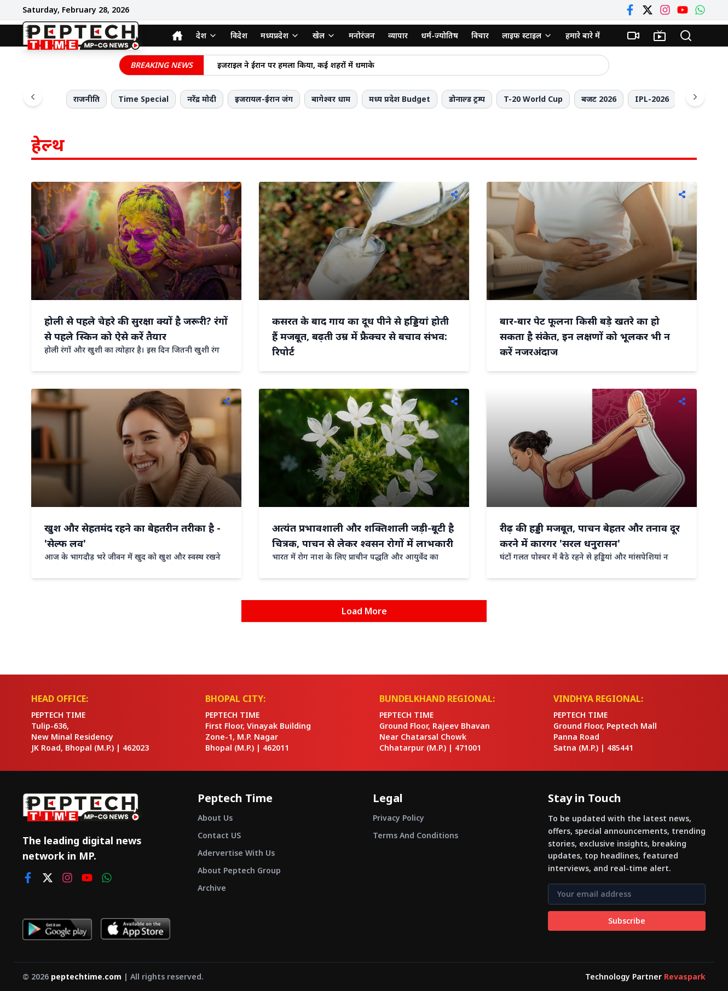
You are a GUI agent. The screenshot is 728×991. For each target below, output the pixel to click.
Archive (212, 888)
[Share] (226, 194)
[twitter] (47, 877)
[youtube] (87, 877)
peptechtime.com (86, 976)
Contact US (219, 835)
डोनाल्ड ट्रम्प (467, 99)
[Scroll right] (695, 97)
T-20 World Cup (533, 99)
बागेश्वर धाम (330, 99)
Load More (364, 611)
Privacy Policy (398, 818)
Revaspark (685, 976)
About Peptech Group (239, 870)
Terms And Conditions (415, 835)
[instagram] (67, 877)
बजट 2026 (598, 99)
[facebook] (27, 877)
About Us (215, 818)
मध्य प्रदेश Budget (399, 99)
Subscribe (626, 920)
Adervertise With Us (236, 853)
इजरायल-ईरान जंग (264, 99)
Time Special (143, 99)
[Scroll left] (33, 97)
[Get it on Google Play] (57, 929)
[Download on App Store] (135, 929)
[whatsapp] (106, 877)
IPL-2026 (652, 99)
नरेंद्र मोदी (201, 99)
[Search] (686, 36)
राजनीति (86, 99)
